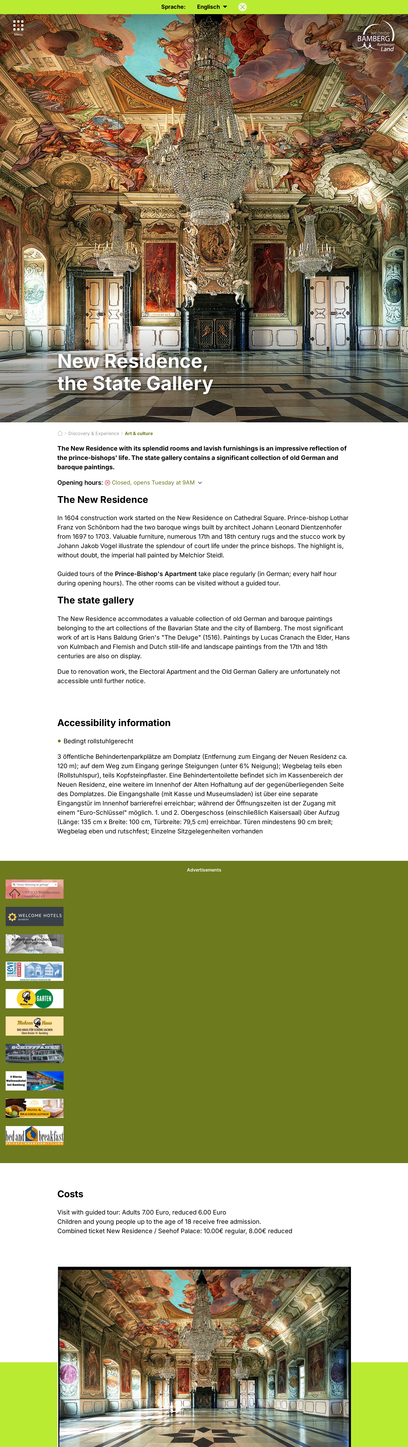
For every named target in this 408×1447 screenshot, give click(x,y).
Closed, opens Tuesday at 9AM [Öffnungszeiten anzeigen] (150, 482)
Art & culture (139, 433)
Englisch (212, 6)
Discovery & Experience (93, 433)
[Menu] (19, 28)
